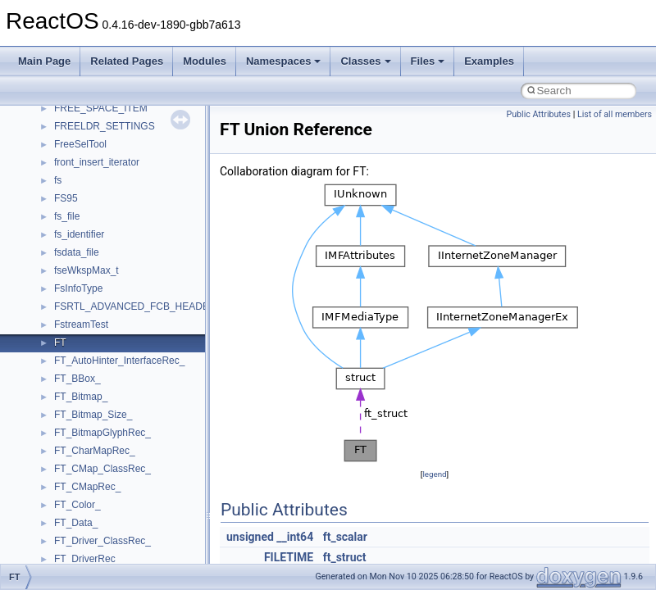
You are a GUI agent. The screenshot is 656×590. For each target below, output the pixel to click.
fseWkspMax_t (86, 270)
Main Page (44, 61)
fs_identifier (79, 234)
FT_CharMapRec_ (94, 450)
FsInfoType (78, 288)
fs (57, 180)
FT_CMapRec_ (87, 486)
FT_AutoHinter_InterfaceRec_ (119, 360)
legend (434, 474)
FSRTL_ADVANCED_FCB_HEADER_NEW (149, 306)
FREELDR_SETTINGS (104, 126)
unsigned (250, 536)
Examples (489, 61)
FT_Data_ (76, 523)
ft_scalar (345, 536)
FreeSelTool (80, 144)
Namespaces (283, 61)
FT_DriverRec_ (87, 559)
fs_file (67, 216)
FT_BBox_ (77, 378)
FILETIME (288, 557)
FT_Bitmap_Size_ (93, 414)
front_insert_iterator (96, 162)
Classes (365, 61)
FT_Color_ (77, 505)
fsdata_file (76, 252)
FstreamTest (81, 324)
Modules (204, 61)
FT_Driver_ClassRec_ (102, 541)
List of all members (614, 114)
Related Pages (126, 61)
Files (428, 61)
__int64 (294, 536)
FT (60, 342)
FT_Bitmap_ (80, 396)
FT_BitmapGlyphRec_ (102, 432)
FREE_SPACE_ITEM (101, 108)
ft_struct (345, 557)
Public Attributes (538, 114)
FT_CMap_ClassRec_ (102, 468)
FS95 (66, 198)
